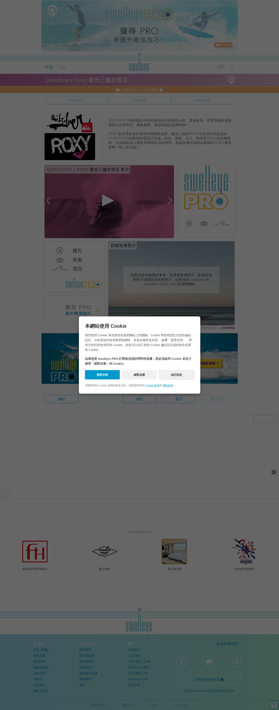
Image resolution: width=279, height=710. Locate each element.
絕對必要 (139, 374)
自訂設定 (176, 374)
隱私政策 (168, 385)
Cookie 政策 (152, 385)
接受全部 (102, 374)
